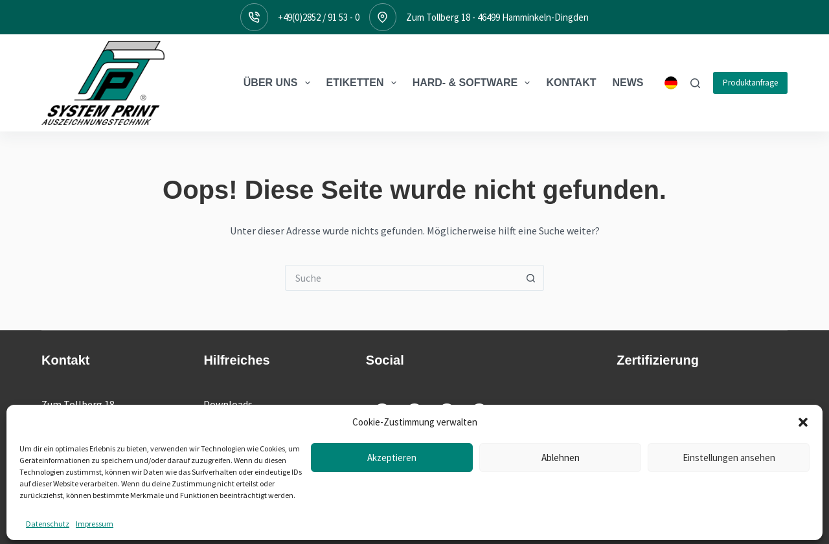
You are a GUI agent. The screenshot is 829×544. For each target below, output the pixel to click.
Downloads (228, 404)
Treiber (219, 420)
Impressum (436, 522)
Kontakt (571, 82)
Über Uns (279, 83)
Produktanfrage (750, 82)
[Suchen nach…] (401, 278)
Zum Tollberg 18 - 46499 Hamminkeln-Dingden (497, 17)
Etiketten (364, 83)
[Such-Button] (531, 278)
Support (221, 437)
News (628, 82)
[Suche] (695, 83)
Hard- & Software (474, 83)
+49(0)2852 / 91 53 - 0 (318, 17)
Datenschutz (492, 522)
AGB (534, 522)
